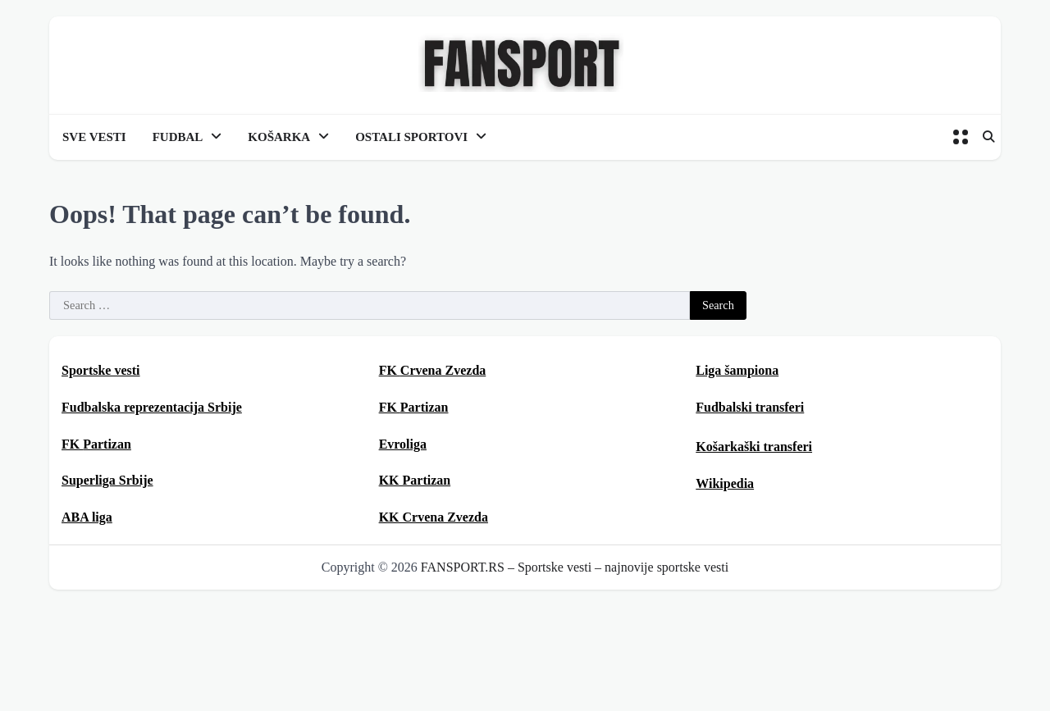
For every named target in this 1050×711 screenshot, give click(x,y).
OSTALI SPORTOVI (411, 137)
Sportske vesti (101, 370)
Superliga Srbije (107, 480)
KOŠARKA (279, 137)
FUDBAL (178, 137)
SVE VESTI (94, 137)
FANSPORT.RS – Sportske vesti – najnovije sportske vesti (574, 567)
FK (96, 444)
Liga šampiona (737, 370)
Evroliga (403, 444)
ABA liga (87, 517)
